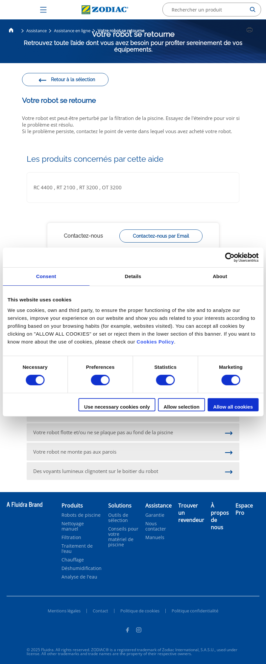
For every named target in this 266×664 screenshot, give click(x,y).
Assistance (36, 31)
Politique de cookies (139, 611)
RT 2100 (67, 187)
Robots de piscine (81, 515)
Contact (100, 611)
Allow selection (181, 407)
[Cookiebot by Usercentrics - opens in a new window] (229, 257)
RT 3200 (89, 187)
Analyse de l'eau (79, 577)
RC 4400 (44, 187)
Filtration (71, 537)
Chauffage (72, 559)
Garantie (154, 515)
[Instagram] (138, 630)
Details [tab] (133, 276)
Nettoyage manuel (72, 526)
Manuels (154, 537)
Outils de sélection (118, 517)
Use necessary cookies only (117, 407)
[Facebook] (127, 630)
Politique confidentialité (195, 611)
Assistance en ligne (72, 31)
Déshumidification (81, 568)
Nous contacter (155, 526)
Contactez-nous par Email (161, 236)
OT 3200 (112, 187)
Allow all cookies (233, 407)
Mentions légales (64, 611)
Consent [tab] (46, 276)
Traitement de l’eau (77, 548)
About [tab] (220, 276)
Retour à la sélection (66, 80)
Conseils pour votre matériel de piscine (123, 536)
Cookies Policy (155, 341)
